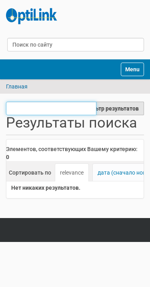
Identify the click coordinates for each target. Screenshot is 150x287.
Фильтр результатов (112, 108)
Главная (17, 86)
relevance (72, 172)
